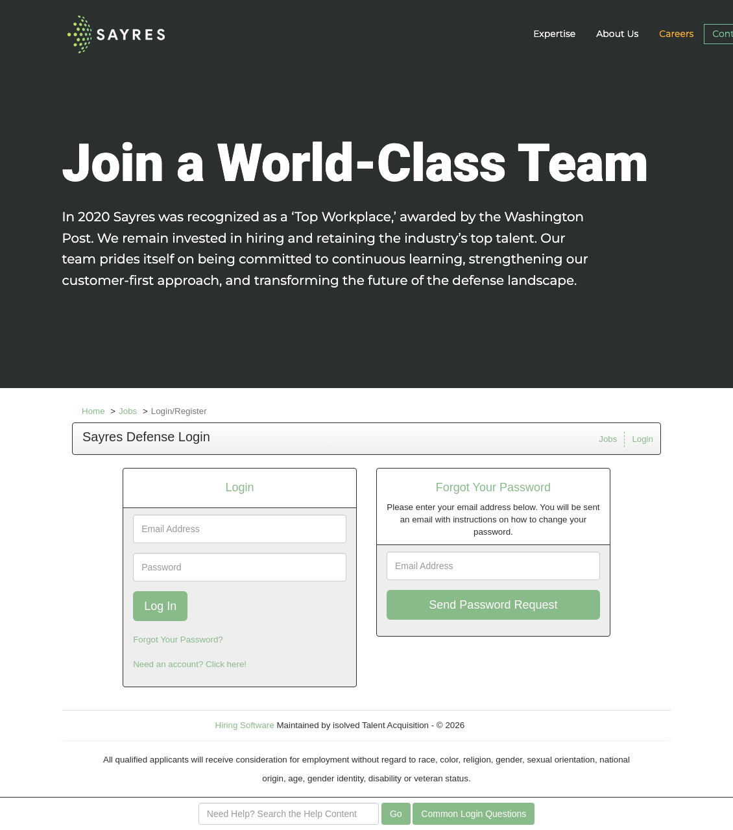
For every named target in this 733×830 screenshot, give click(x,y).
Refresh (503, 725)
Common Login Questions (473, 814)
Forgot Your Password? (178, 639)
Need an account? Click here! (189, 664)
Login (642, 439)
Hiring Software (244, 725)
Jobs (128, 411)
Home (93, 411)
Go (396, 814)
